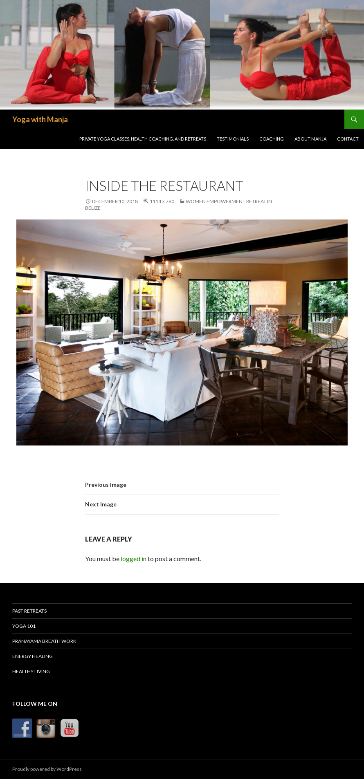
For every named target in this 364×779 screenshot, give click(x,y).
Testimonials (233, 138)
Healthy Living (31, 671)
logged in (133, 558)
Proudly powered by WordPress (47, 769)
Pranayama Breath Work (44, 641)
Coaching (271, 138)
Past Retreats (29, 611)
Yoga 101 (24, 626)
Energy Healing (32, 656)
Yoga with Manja (40, 119)
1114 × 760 (162, 201)
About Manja (310, 138)
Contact (348, 138)
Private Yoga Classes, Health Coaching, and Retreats (142, 138)
